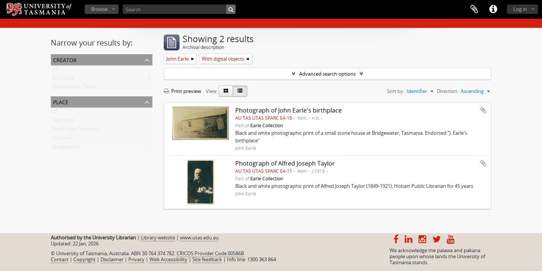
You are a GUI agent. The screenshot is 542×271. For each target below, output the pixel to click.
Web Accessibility (168, 259)
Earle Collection (266, 125)
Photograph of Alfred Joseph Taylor (285, 163)
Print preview (182, 91)
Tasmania (63, 121)
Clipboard (474, 9)
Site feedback (207, 259)
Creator (65, 59)
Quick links (493, 9)
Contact (60, 259)
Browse (99, 9)
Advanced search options (327, 73)
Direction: (447, 91)
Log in (520, 9)
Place (61, 101)
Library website (158, 237)
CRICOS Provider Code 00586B (210, 253)
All (55, 70)
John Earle (63, 79)
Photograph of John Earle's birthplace (288, 110)
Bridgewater (65, 148)
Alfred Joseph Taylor (74, 88)
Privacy (136, 259)
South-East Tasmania (75, 130)
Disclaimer (111, 259)
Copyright (84, 259)
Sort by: (395, 91)
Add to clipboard (483, 110)
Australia (62, 139)
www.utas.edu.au (199, 237)
